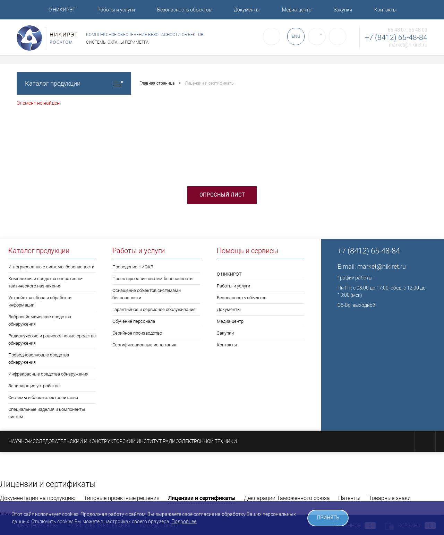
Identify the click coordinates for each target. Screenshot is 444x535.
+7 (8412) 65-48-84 (396, 37)
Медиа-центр (296, 9)
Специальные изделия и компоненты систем (46, 413)
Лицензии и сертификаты (202, 498)
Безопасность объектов (184, 9)
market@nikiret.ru (408, 45)
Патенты (349, 498)
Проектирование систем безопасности (152, 278)
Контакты (385, 9)
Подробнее (183, 521)
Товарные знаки (390, 498)
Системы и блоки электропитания (43, 397)
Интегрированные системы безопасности (51, 266)
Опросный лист (222, 195)
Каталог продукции (74, 83)
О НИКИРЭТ (62, 9)
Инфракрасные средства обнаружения (48, 374)
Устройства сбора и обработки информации (39, 301)
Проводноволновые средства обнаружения (38, 358)
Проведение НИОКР (132, 266)
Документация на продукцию (38, 498)
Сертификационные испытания (144, 344)
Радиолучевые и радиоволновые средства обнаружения (52, 339)
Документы (247, 9)
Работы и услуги (116, 9)
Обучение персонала (133, 321)
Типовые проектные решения (122, 498)
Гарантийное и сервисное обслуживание (154, 309)
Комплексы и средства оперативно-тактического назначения (45, 282)
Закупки (343, 9)
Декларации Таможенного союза (287, 498)
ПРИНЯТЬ (328, 518)
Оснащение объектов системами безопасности (146, 294)
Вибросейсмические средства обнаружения (39, 320)
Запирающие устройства (34, 385)
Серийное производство (137, 333)
